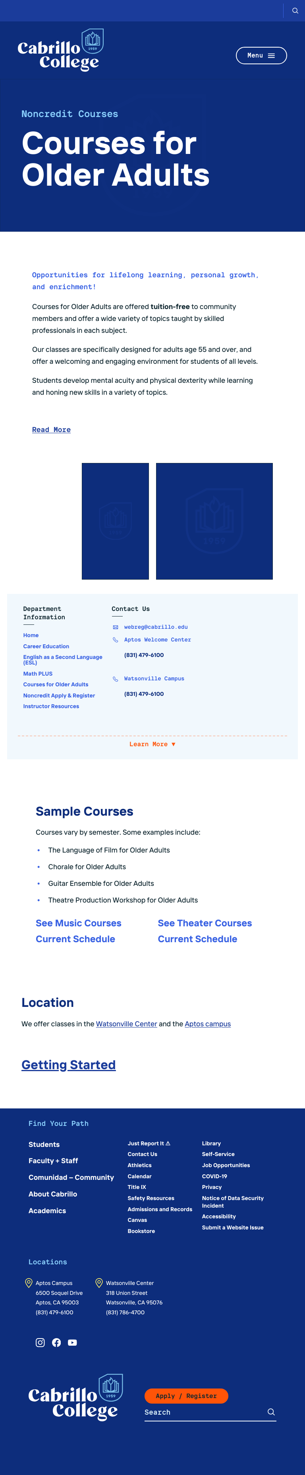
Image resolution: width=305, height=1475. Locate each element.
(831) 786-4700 (125, 1312)
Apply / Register (186, 1396)
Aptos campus (208, 1023)
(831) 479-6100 (54, 1312)
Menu (261, 55)
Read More (51, 430)
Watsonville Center (126, 1023)
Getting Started (68, 1064)
